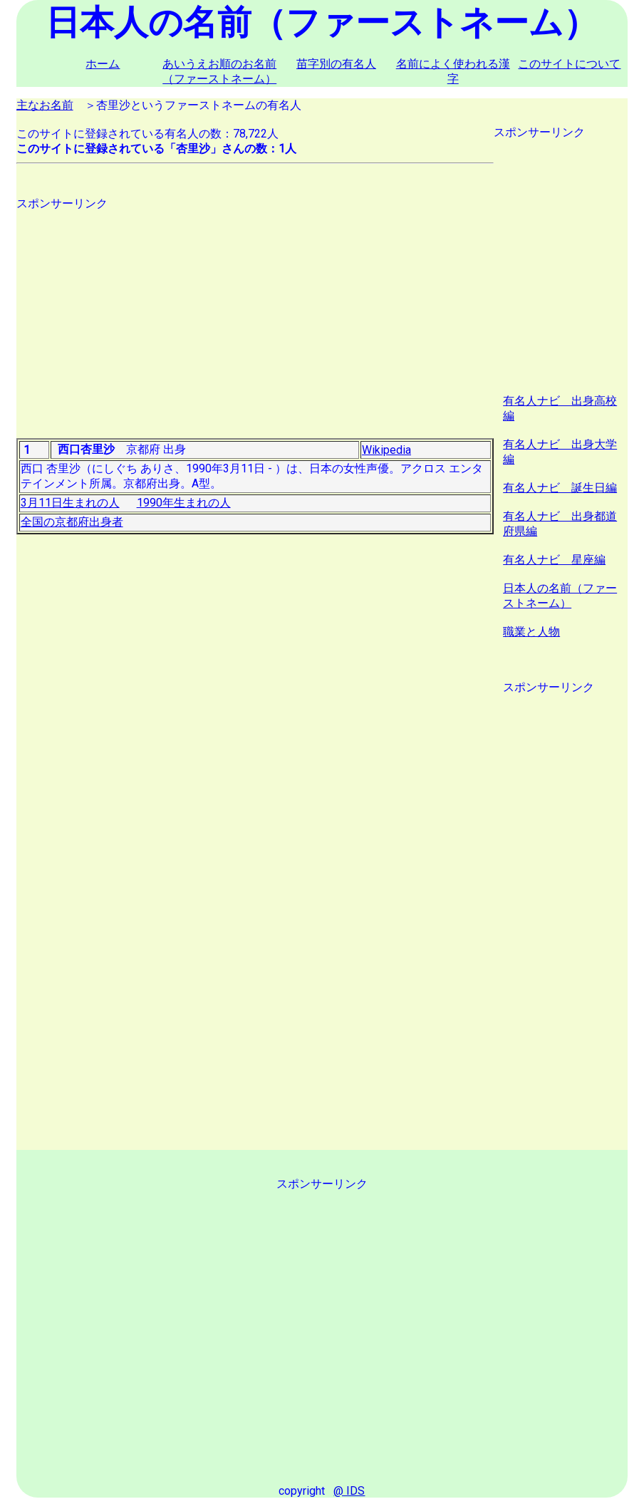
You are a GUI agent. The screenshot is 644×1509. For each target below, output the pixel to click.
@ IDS (349, 1491)
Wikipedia (386, 450)
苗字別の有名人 (336, 64)
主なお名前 (44, 105)
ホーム (102, 64)
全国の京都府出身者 (72, 522)
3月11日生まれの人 (70, 502)
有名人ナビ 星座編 (554, 559)
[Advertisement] (255, 311)
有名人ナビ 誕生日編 (560, 487)
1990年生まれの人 (184, 502)
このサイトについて (569, 64)
